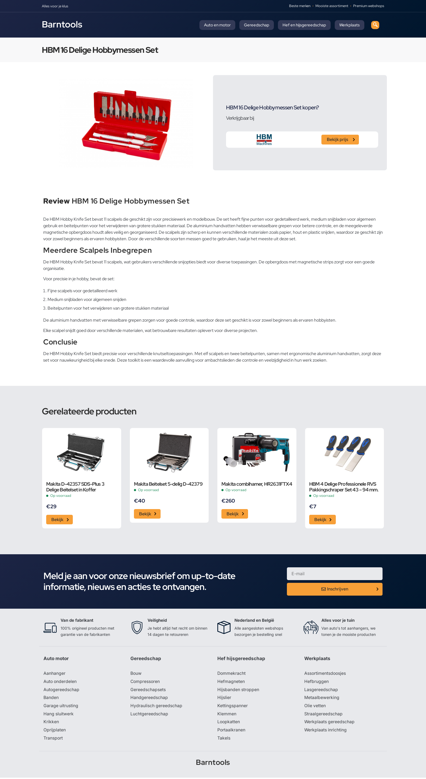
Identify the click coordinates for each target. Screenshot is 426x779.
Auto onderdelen (60, 682)
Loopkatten (228, 723)
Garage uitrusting (61, 706)
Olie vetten (315, 706)
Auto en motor (217, 25)
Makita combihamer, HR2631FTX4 (256, 484)
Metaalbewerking (321, 698)
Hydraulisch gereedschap (156, 706)
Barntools (62, 24)
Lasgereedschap (321, 690)
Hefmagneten (231, 682)
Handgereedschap (149, 698)
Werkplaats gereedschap (329, 723)
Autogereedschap (61, 690)
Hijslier (224, 698)
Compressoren (145, 682)
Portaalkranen (231, 731)
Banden (51, 698)
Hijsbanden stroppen (238, 690)
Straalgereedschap (323, 715)
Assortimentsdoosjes (325, 674)
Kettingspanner (232, 706)
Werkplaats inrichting (325, 731)
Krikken (51, 723)
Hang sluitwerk (58, 715)
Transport (53, 739)
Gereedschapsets (148, 690)
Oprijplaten (54, 731)
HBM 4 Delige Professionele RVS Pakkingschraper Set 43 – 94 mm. (344, 486)
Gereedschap (256, 25)
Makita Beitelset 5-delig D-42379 (168, 484)
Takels (223, 739)
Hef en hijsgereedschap (304, 25)
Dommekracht (231, 674)
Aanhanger (54, 674)
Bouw (136, 674)
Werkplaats (349, 25)
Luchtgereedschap (149, 715)
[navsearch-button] (375, 25)
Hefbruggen (316, 682)
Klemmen (226, 715)
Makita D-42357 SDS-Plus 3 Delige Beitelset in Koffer (75, 486)
